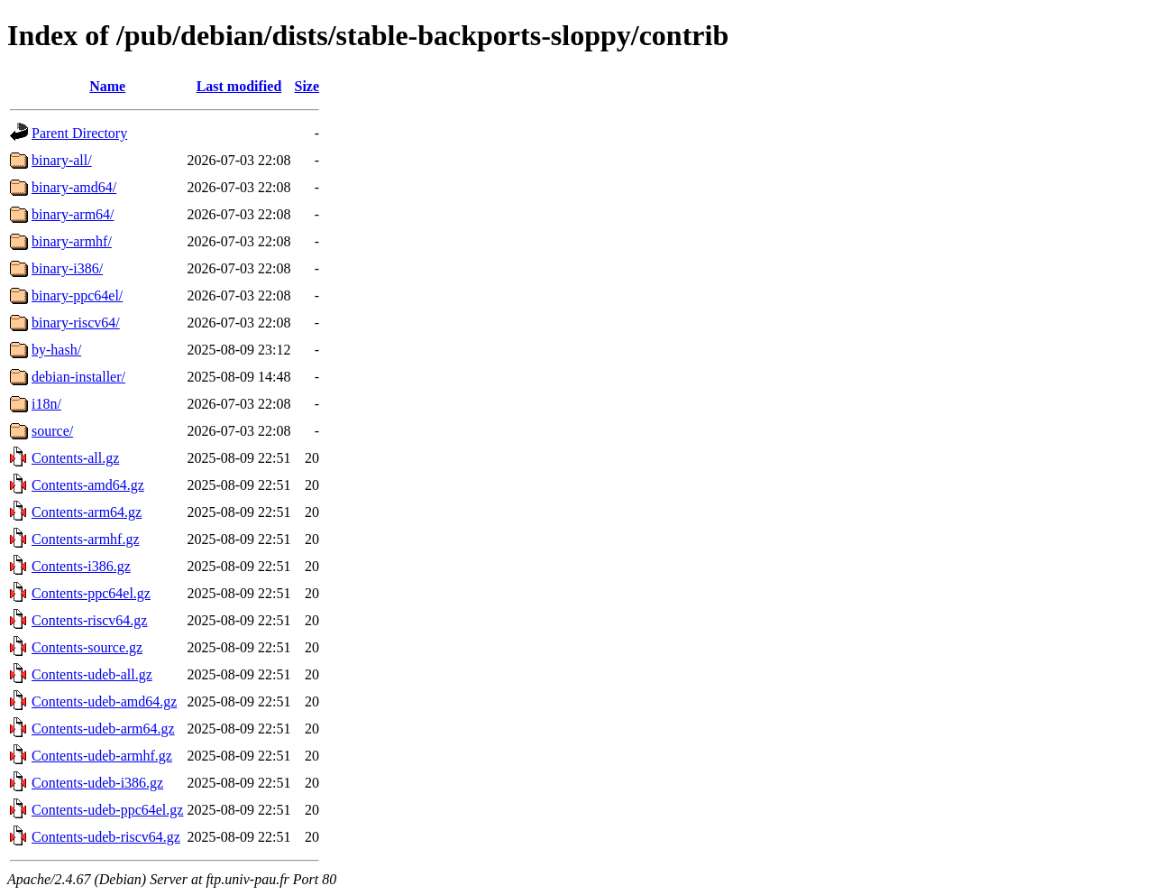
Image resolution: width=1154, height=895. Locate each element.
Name (107, 86)
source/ (52, 430)
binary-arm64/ (73, 214)
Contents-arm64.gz (87, 512)
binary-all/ (62, 160)
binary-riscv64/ (76, 322)
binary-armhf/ (72, 241)
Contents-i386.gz (81, 566)
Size (307, 86)
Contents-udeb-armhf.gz (102, 755)
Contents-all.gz (75, 458)
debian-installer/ (78, 376)
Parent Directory (79, 133)
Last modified (239, 86)
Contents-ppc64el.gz (91, 593)
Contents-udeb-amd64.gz (104, 701)
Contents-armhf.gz (86, 539)
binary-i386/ (67, 268)
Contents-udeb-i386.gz (97, 782)
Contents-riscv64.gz (89, 620)
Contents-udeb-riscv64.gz (106, 836)
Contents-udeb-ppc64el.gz (107, 809)
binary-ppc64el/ (77, 295)
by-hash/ (56, 349)
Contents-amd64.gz (88, 485)
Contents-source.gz (87, 647)
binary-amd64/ (74, 187)
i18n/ (46, 403)
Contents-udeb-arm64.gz (103, 728)
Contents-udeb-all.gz (92, 674)
